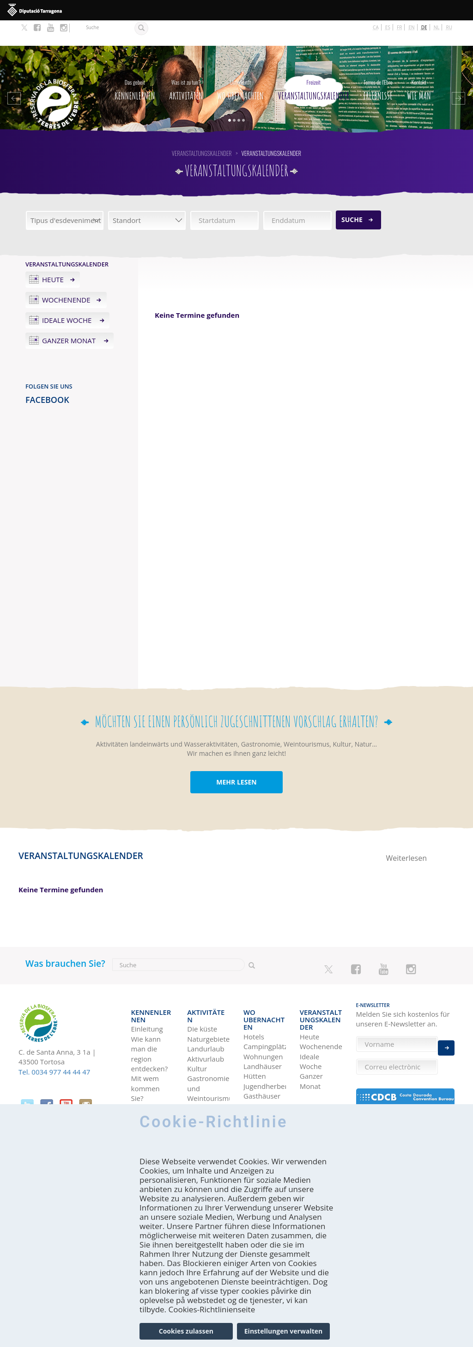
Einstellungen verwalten (283, 1331)
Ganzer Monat (69, 315)
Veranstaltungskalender (313, 62)
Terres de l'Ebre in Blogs (315, 1093)
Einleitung (147, 988)
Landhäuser (262, 1023)
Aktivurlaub (205, 1018)
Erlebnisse (378, 62)
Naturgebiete (208, 998)
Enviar (446, 1041)
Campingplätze (264, 1003)
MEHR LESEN (236, 757)
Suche (352, 194)
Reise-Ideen (318, 1073)
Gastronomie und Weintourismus (208, 1048)
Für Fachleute (147, 1072)
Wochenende (66, 274)
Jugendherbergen (264, 1043)
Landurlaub (205, 1008)
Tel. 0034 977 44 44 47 (54, 1046)
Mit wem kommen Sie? (145, 1048)
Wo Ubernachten (240, 62)
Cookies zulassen (186, 1331)
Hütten (254, 1033)
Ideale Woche (67, 294)
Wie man (419, 62)
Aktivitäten (186, 62)
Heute (53, 254)
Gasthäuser (261, 1053)
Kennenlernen (135, 62)
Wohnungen (263, 1013)
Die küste (202, 988)
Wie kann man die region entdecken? (149, 1013)
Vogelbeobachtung (208, 1077)
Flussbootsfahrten (208, 1067)
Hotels (253, 993)
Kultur (197, 1028)
